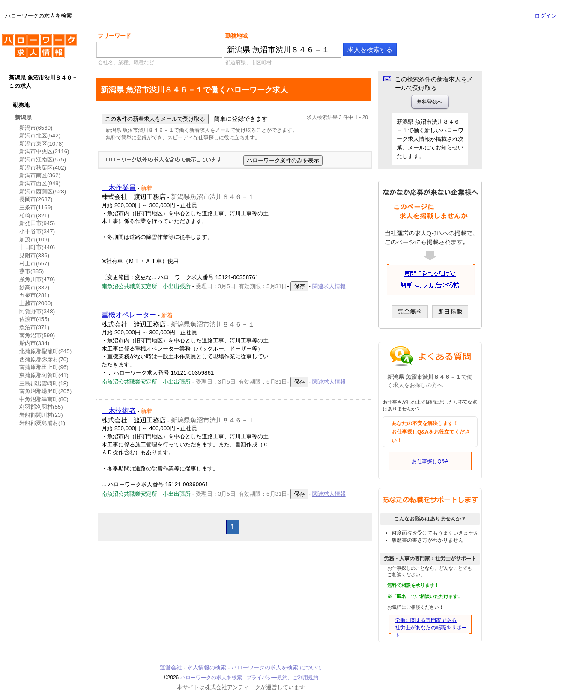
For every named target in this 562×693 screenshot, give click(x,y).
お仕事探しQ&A (430, 461)
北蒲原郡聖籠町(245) (45, 351)
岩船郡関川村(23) (41, 415)
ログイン (546, 15)
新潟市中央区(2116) (44, 151)
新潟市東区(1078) (41, 143)
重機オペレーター (129, 314)
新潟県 (23, 117)
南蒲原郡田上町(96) (44, 367)
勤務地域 (236, 36)
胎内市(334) (34, 343)
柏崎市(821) (34, 215)
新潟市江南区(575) (42, 159)
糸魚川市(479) (37, 279)
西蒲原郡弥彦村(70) (44, 359)
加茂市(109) (34, 239)
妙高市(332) (34, 287)
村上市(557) (34, 263)
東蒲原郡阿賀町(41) (44, 375)
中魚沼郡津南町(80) (44, 399)
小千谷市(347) (37, 231)
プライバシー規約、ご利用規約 (282, 678)
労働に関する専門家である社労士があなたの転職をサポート (431, 627)
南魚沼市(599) (37, 335)
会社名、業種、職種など (126, 62)
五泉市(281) (34, 295)
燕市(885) (31, 271)
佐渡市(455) (34, 319)
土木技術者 (119, 410)
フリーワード (114, 36)
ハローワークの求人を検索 (39, 49)
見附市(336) (34, 255)
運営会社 (171, 667)
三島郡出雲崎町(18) (44, 383)
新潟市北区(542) (39, 135)
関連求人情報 (329, 286)
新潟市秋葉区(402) (42, 167)
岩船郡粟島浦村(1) (42, 423)
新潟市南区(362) (39, 175)
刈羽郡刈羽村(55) (41, 407)
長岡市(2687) (36, 199)
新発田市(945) (37, 223)
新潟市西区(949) (39, 183)
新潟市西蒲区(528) (42, 191)
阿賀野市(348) (37, 311)
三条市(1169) (36, 207)
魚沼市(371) (34, 327)
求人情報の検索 (206, 667)
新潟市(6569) (36, 128)
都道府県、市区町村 (248, 62)
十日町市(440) (37, 247)
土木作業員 (119, 187)
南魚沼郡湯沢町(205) (45, 391)
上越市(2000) (36, 303)
